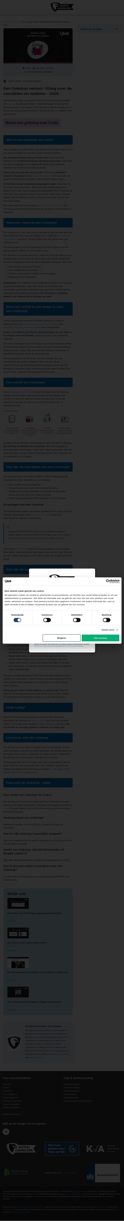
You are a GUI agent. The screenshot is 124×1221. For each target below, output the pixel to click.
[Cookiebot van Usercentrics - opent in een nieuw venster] (108, 581)
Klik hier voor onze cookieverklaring (45, 646)
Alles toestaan (100, 638)
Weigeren (61, 638)
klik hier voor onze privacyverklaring (71, 646)
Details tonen (108, 630)
